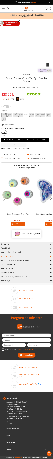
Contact (9, 423)
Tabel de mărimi (26, 264)
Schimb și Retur (26, 272)
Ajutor (9, 421)
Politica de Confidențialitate (25, 349)
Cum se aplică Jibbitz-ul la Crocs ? (26, 276)
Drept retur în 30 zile (14, 409)
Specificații (26, 248)
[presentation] (3, 200)
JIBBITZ (28, 17)
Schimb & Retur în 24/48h (16, 407)
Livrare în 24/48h (13, 404)
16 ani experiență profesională (18, 416)
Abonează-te (26, 355)
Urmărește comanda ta (15, 418)
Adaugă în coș (18, 224)
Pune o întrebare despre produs (26, 260)
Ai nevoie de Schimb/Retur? (17, 402)
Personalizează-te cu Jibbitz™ (26, 252)
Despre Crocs (26, 256)
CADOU (12, 15)
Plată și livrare (26, 268)
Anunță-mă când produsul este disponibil (25, 139)
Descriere (26, 244)
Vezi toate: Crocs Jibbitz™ (31, 234)
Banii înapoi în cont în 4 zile (17, 411)
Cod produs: (17, 87)
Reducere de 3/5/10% (14, 414)
